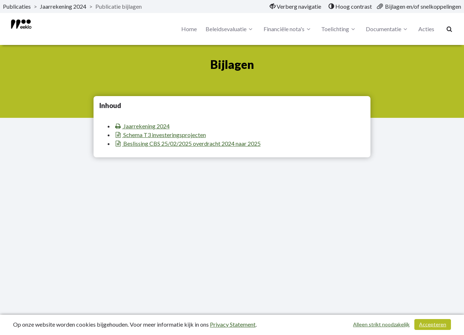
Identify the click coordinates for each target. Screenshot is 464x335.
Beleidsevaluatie (230, 29)
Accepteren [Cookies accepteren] (432, 324)
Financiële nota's (288, 29)
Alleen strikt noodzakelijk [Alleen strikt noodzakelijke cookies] (381, 324)
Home (189, 28)
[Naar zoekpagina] (449, 29)
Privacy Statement (233, 324)
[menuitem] (295, 6)
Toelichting (339, 29)
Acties (426, 28)
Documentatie (387, 29)
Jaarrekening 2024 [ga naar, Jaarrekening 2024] (63, 6)
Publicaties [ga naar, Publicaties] (17, 6)
